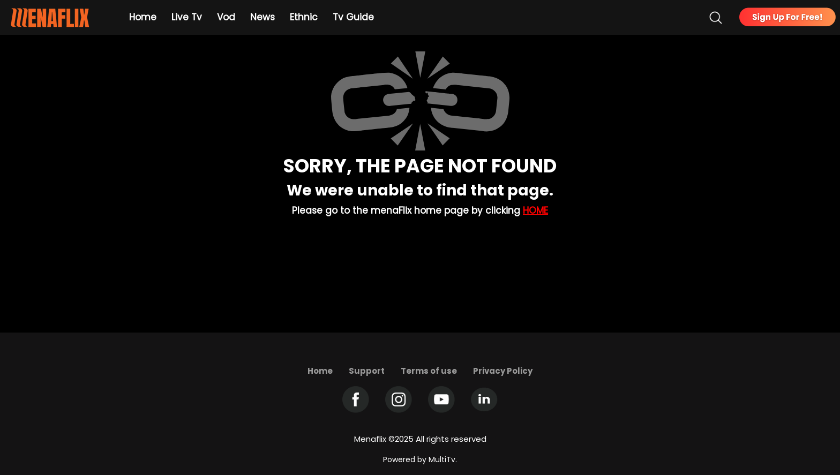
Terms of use (429, 370)
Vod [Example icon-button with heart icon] (226, 17)
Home (535, 210)
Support (367, 370)
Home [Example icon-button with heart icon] (142, 17)
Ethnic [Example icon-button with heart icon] (304, 17)
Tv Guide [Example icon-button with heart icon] (353, 17)
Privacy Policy (502, 370)
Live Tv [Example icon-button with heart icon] (186, 17)
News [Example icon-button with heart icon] (262, 17)
